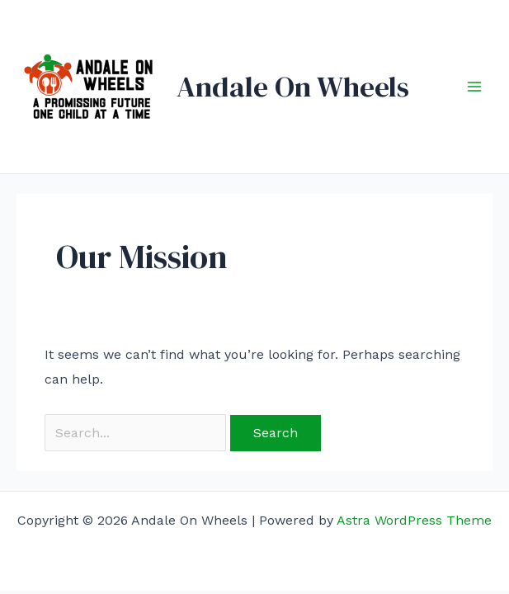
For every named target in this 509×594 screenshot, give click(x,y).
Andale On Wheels (293, 86)
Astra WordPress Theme (414, 520)
